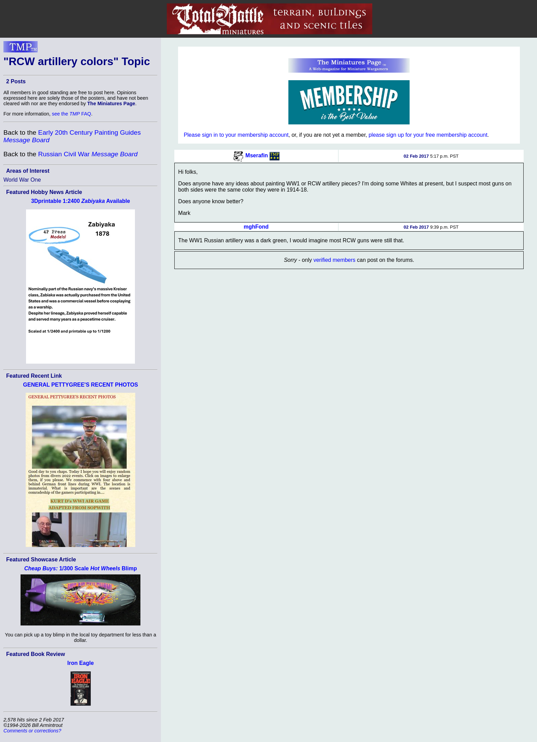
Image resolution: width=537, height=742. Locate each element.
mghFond (256, 227)
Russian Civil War (87, 154)
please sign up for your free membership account (428, 135)
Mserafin (257, 155)
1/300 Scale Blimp (80, 568)
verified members (334, 260)
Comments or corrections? (32, 730)
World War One (22, 180)
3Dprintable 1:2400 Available (80, 201)
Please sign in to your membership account (236, 135)
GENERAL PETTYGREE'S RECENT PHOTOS (80, 385)
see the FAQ (71, 114)
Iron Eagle (80, 663)
